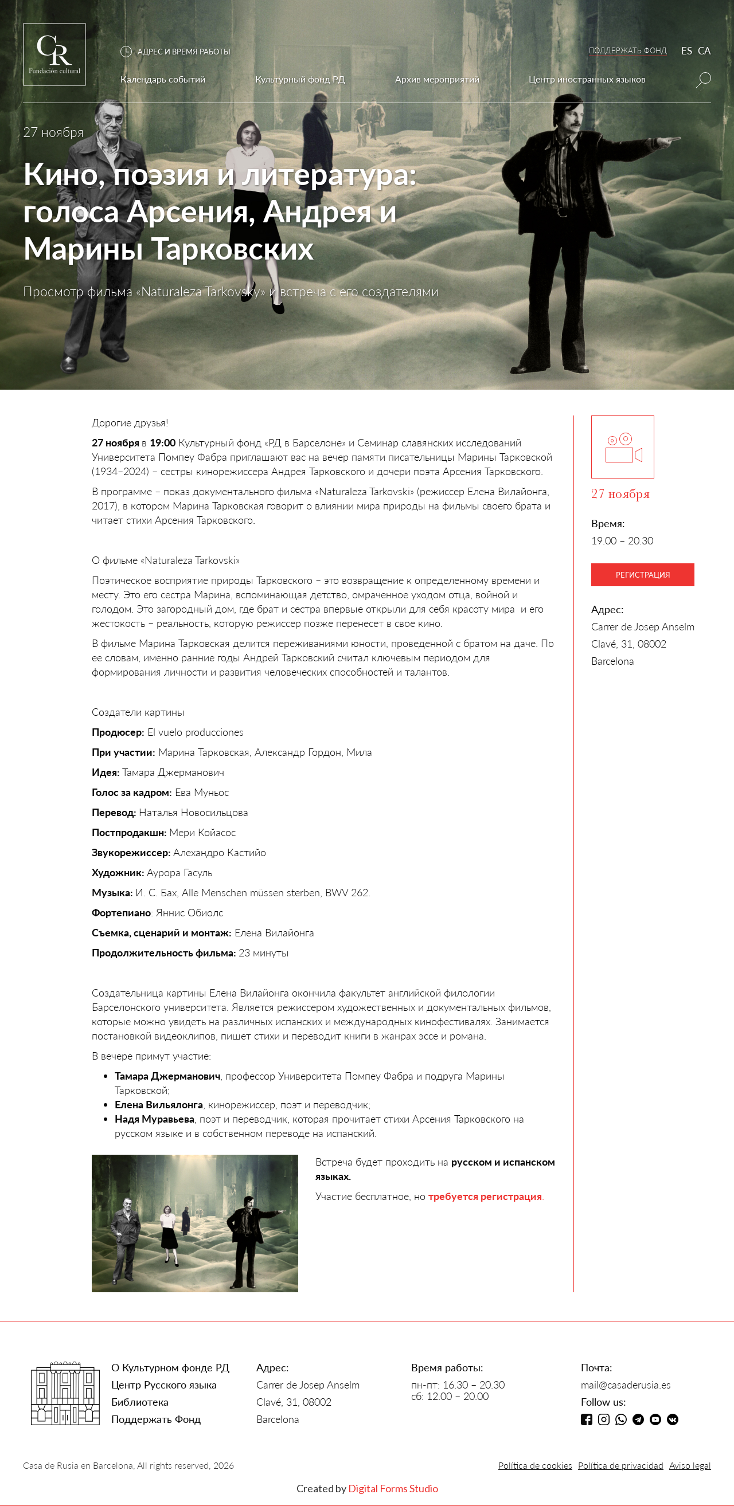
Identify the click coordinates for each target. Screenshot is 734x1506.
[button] (181, 52)
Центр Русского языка (164, 1384)
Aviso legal (690, 1465)
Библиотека (140, 1401)
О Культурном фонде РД (170, 1367)
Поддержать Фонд (156, 1419)
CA (704, 51)
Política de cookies (535, 1465)
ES (686, 51)
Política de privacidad (620, 1465)
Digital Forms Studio (393, 1488)
